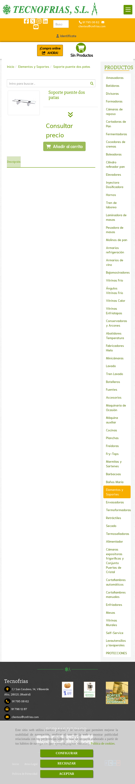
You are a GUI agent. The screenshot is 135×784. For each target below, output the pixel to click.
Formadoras (114, 101)
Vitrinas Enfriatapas (114, 310)
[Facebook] (26, 22)
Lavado (111, 366)
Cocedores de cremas (115, 143)
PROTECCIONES (116, 653)
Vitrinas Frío (114, 280)
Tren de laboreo (111, 204)
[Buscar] (51, 83)
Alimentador (114, 541)
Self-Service (114, 632)
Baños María (114, 482)
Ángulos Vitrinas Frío (114, 290)
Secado (111, 525)
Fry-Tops (112, 453)
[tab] (14, 162)
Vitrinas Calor (115, 300)
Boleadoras (114, 154)
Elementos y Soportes (114, 491)
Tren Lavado (114, 373)
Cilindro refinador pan (115, 164)
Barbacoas (113, 474)
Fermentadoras (116, 134)
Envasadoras (115, 502)
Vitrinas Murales (111, 622)
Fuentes (111, 389)
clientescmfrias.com (25, 717)
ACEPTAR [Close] (66, 774)
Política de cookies (103, 743)
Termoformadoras (118, 510)
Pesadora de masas (114, 229)
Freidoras (112, 445)
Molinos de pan (116, 240)
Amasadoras (115, 77)
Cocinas (111, 430)
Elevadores (113, 174)
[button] (66, 35)
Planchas (112, 438)
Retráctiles (113, 518)
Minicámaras (115, 358)
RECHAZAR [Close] (66, 763)
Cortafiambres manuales (116, 594)
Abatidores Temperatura (115, 335)
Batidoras (112, 85)
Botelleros (113, 381)
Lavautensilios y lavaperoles (116, 642)
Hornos (111, 194)
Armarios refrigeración (115, 249)
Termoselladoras (117, 533)
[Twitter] (32, 22)
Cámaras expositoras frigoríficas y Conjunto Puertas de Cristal (115, 560)
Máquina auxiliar (112, 419)
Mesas (110, 612)
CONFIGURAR (67, 753)
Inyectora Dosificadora (114, 184)
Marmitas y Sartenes (114, 463)
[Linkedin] (45, 22)
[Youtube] (35, 27)
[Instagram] (39, 22)
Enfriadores (114, 604)
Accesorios (113, 397)
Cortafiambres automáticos (116, 581)
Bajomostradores (118, 272)
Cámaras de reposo (114, 111)
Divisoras (112, 93)
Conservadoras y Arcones (116, 322)
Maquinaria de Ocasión (116, 407)
